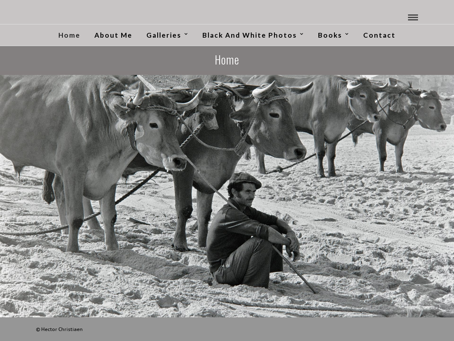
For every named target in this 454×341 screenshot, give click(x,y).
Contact (379, 35)
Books (330, 35)
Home (69, 35)
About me (113, 35)
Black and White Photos (249, 35)
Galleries (163, 35)
